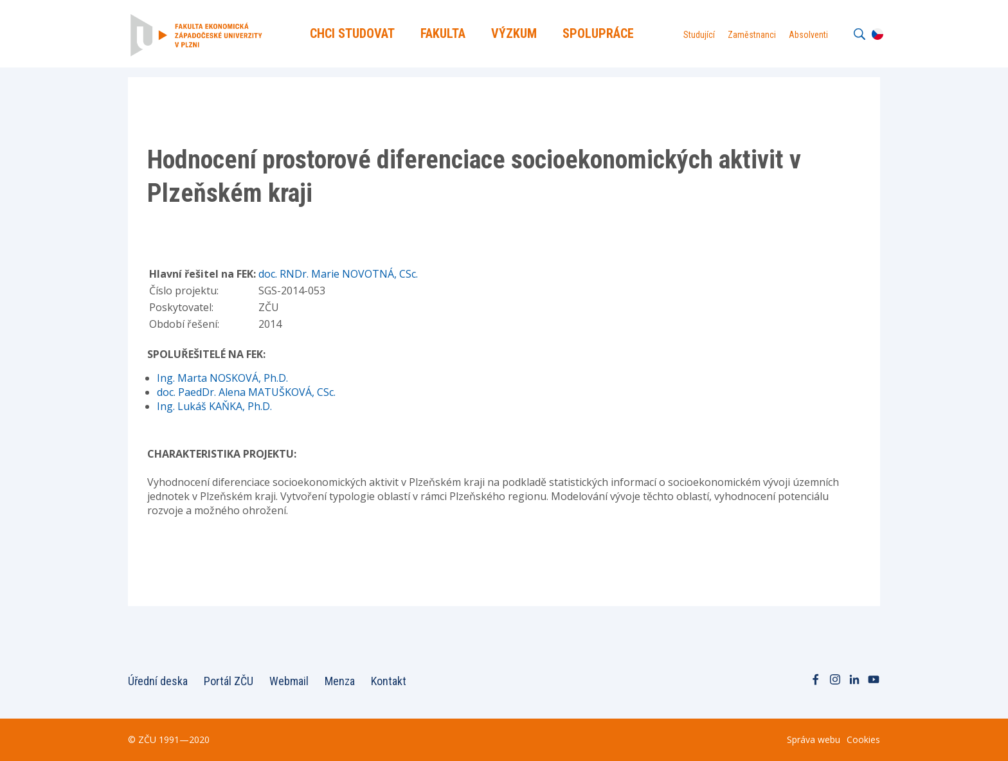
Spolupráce (598, 33)
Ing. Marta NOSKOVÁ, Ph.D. (222, 378)
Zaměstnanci (752, 35)
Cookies (863, 739)
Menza (340, 681)
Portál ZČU (228, 681)
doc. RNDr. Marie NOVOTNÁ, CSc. (338, 274)
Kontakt (388, 681)
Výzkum (514, 33)
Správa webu (813, 739)
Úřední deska (158, 681)
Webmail (289, 681)
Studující (699, 35)
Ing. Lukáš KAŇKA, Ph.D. (214, 406)
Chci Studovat (352, 33)
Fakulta (442, 33)
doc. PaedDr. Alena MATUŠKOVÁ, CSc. (246, 392)
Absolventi (808, 35)
